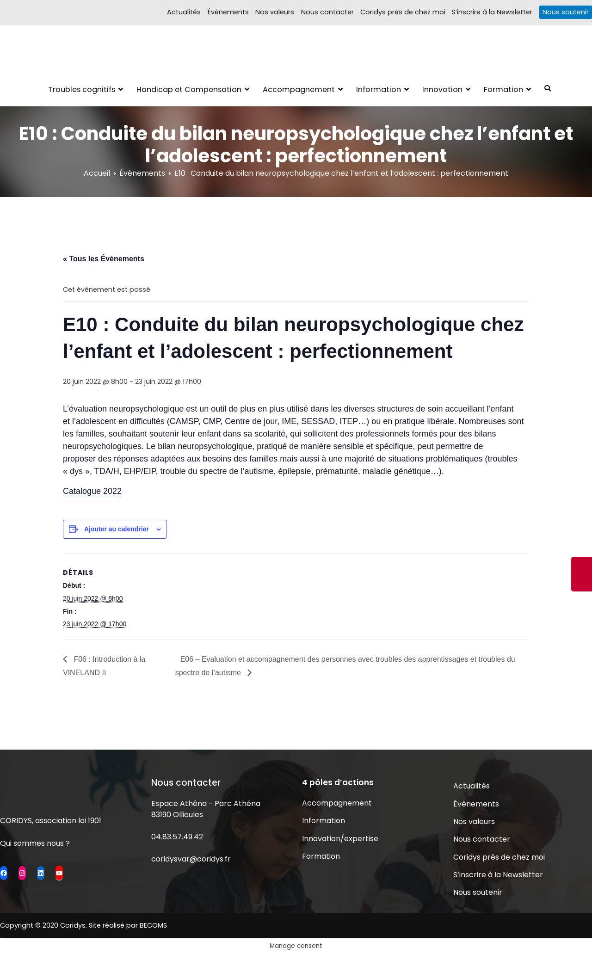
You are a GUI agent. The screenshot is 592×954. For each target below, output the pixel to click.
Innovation (442, 89)
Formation (503, 89)
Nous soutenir (566, 12)
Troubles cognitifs (81, 89)
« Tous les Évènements (103, 259)
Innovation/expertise (340, 838)
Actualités (184, 12)
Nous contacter (327, 12)
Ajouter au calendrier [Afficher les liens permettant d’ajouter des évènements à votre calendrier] (116, 529)
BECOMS (153, 925)
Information (378, 89)
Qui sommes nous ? (35, 843)
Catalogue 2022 (92, 491)
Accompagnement (299, 89)
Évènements (228, 12)
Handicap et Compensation (188, 89)
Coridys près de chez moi (402, 12)
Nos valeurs (274, 12)
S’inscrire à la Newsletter (492, 12)
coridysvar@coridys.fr (191, 859)
